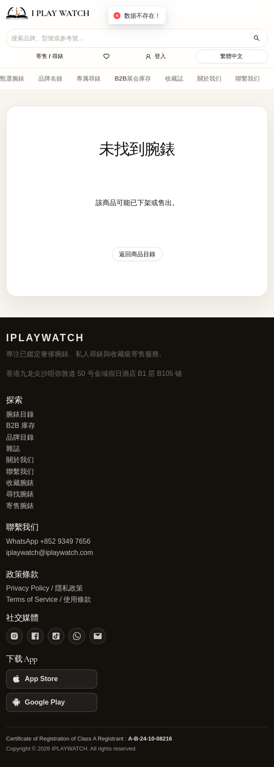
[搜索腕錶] (257, 38)
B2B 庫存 (20, 425)
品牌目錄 (20, 437)
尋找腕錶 (20, 494)
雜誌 (13, 448)
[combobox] (130, 38)
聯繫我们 (247, 78)
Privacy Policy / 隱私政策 (44, 588)
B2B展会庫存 (133, 78)
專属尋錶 (88, 78)
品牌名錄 (50, 78)
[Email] (97, 636)
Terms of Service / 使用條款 (48, 599)
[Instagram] (14, 636)
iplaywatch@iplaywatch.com (49, 552)
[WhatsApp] (77, 636)
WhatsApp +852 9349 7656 (48, 541)
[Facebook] (35, 636)
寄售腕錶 (20, 505)
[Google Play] (51, 702)
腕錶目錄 (20, 414)
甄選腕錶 (12, 78)
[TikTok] (56, 636)
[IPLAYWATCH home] (47, 13)
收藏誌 (174, 78)
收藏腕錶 (20, 482)
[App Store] (51, 679)
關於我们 (209, 78)
